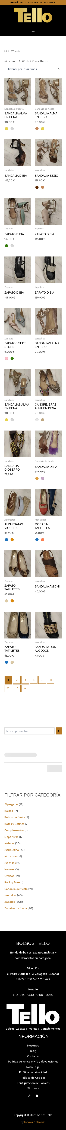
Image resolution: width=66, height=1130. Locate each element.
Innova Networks (34, 1122)
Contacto (33, 1056)
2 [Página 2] (17, 680)
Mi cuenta (33, 1088)
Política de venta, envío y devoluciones (33, 1061)
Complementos (50, 1028)
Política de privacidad (33, 1072)
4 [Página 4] (34, 680)
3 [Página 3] (25, 680)
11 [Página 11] (51, 680)
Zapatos (21, 1028)
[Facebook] (37, 1095)
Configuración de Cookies (33, 1083)
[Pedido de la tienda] (32, 68)
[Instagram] (29, 1095)
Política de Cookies (33, 1077)
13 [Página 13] (16, 688)
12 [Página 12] (8, 688)
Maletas (34, 1028)
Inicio (7, 51)
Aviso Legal (33, 1067)
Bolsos (10, 1028)
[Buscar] (59, 730)
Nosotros (33, 1045)
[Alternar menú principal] (33, 30)
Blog (33, 1050)
